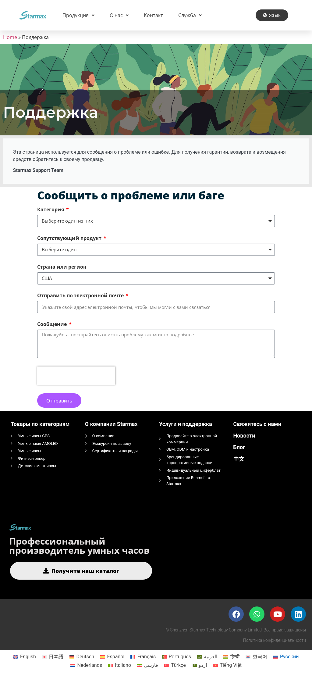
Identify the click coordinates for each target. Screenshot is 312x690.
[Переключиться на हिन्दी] (231, 666)
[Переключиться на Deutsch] (81, 666)
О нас (119, 15)
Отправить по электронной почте (81, 302)
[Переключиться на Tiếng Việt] (227, 674)
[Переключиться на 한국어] (256, 666)
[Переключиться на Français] (143, 666)
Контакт (153, 15)
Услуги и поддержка (185, 433)
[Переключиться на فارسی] (147, 674)
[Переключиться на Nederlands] (86, 674)
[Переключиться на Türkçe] (175, 674)
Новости (244, 445)
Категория (51, 216)
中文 (238, 468)
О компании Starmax (111, 433)
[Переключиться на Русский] (286, 666)
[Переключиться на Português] (176, 666)
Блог (239, 456)
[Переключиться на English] (24, 666)
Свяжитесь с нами (257, 433)
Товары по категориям (40, 433)
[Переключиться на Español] (112, 666)
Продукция (78, 15)
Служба (190, 15)
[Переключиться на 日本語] (52, 666)
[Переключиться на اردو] (199, 674)
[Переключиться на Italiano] (119, 674)
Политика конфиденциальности (274, 649)
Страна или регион (62, 274)
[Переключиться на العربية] (207, 666)
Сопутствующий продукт (70, 245)
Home (10, 37)
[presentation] (76, 385)
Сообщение (52, 331)
